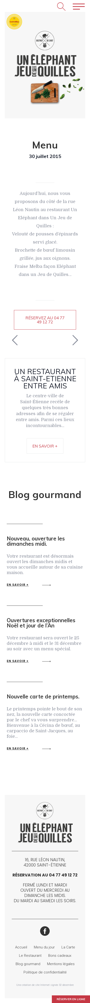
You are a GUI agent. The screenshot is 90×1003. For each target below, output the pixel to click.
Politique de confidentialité (45, 972)
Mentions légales (61, 964)
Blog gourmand (28, 964)
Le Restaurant (30, 955)
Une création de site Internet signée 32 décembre (45, 985)
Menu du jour (44, 947)
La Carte (68, 947)
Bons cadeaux (59, 955)
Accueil (21, 947)
